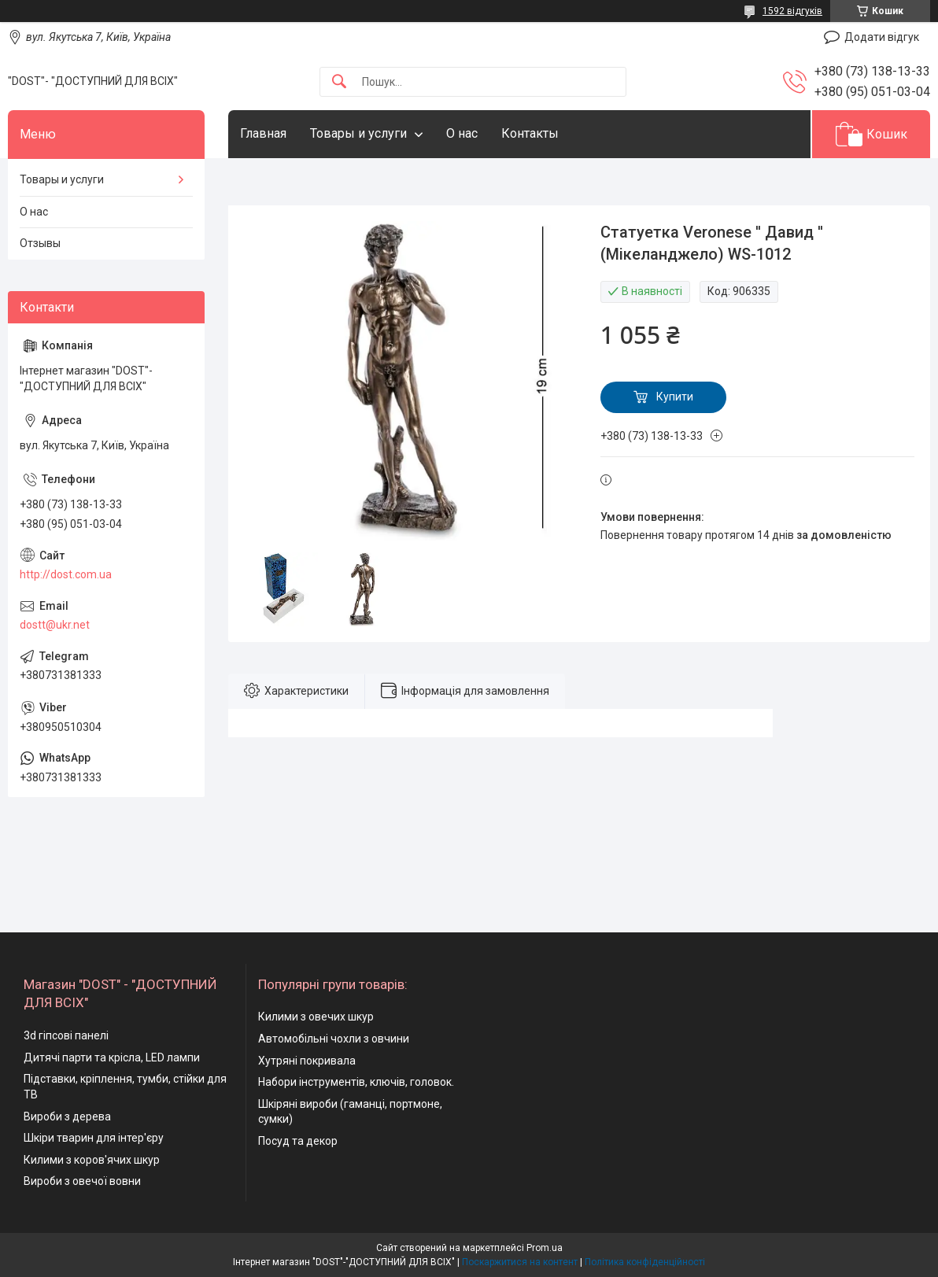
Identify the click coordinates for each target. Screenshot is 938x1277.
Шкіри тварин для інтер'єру (94, 1137)
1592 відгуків (792, 11)
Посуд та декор (298, 1141)
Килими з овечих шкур (316, 1016)
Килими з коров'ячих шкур (92, 1159)
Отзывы (40, 243)
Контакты (530, 133)
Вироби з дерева (67, 1116)
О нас (462, 133)
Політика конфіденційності (645, 1262)
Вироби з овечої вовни (82, 1181)
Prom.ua (544, 1247)
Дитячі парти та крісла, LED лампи (112, 1057)
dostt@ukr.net (55, 624)
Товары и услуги (358, 133)
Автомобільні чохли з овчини (333, 1038)
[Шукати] (339, 82)
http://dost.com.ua (66, 574)
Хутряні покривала (307, 1060)
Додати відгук (881, 37)
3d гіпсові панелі (66, 1035)
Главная (263, 133)
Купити (674, 396)
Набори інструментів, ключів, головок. (356, 1082)
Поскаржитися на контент (520, 1262)
